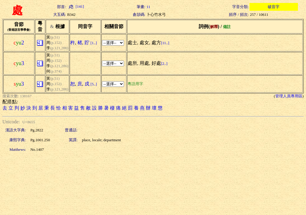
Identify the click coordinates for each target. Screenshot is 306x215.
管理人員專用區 (288, 96)
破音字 (273, 6)
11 (148, 6)
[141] (75, 6)
